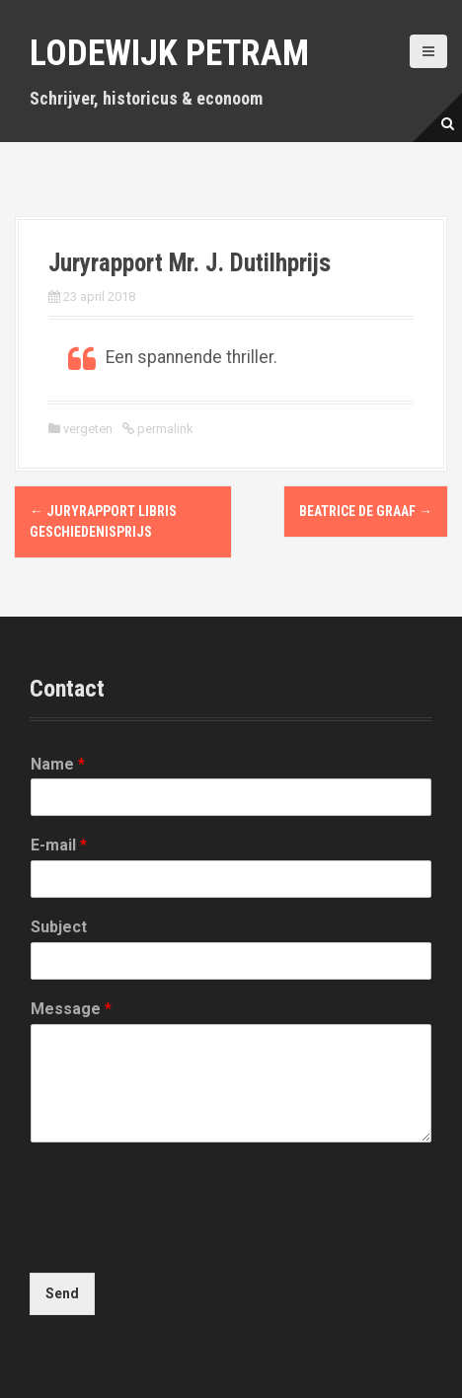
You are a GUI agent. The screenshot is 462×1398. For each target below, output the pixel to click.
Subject (59, 927)
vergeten (88, 428)
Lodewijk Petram (169, 53)
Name (58, 764)
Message (71, 1008)
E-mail (59, 845)
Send (62, 1293)
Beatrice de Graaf (365, 511)
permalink (163, 428)
